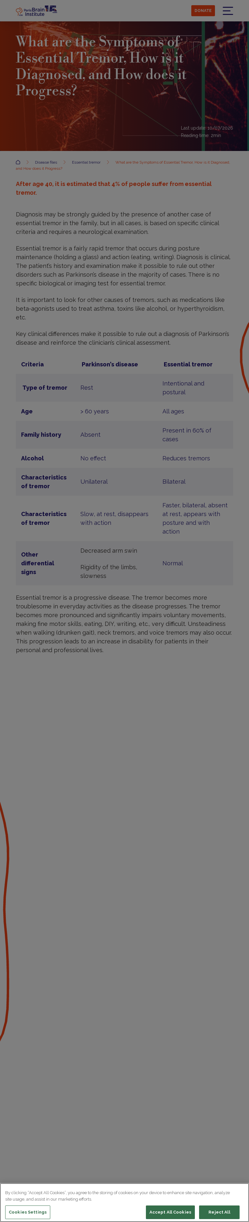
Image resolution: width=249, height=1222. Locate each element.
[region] (124, 1202)
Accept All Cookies (170, 1212)
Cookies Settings (28, 1212)
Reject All (219, 1212)
